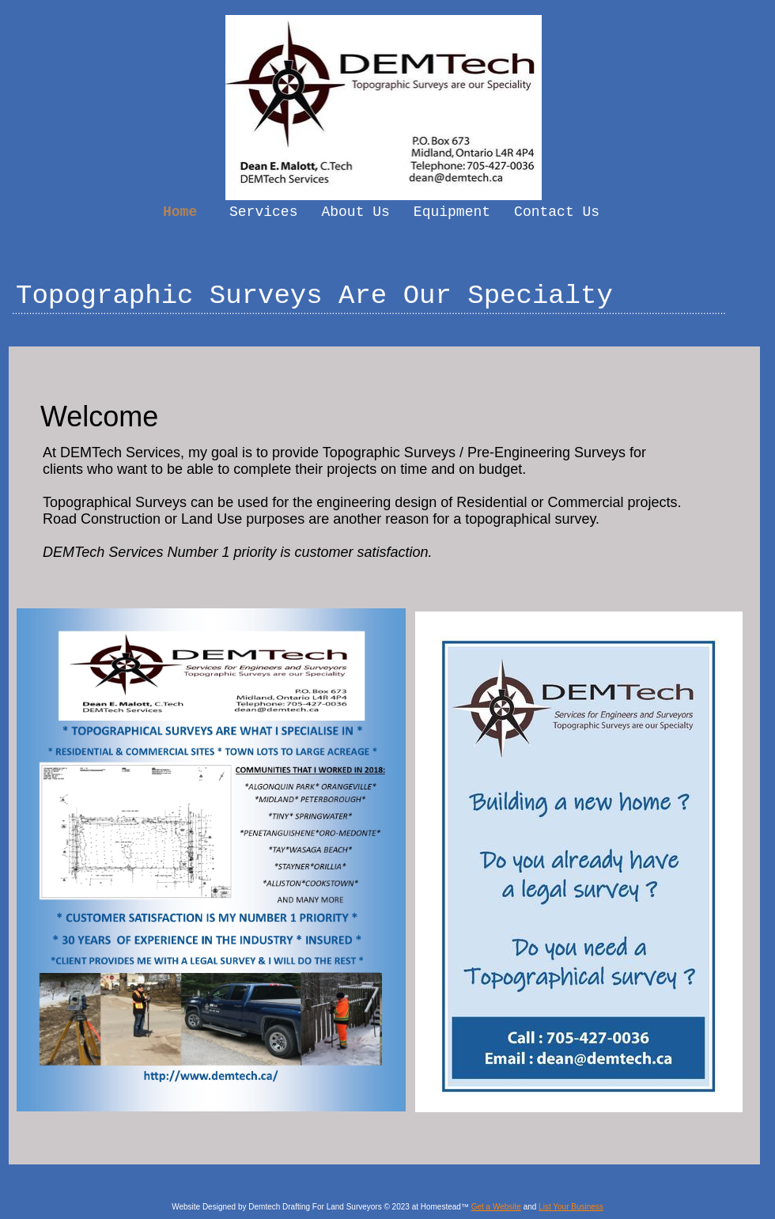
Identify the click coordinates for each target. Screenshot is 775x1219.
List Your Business (571, 1206)
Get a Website (496, 1206)
